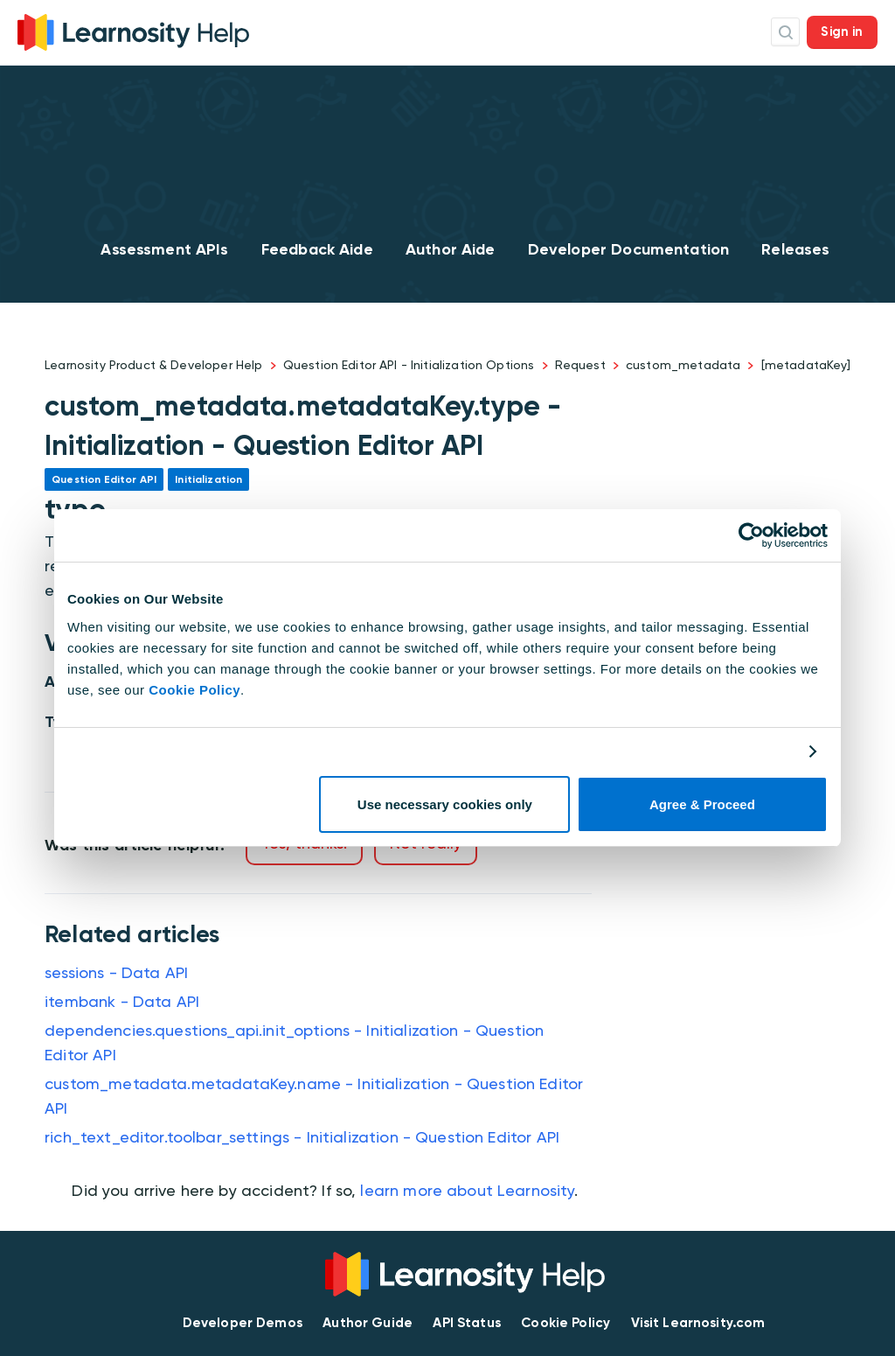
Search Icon (785, 31)
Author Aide (451, 249)
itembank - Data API (122, 1001)
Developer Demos (242, 1323)
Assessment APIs (164, 249)
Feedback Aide (317, 249)
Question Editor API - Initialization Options (409, 365)
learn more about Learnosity (466, 1190)
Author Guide (368, 1323)
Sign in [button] (842, 31)
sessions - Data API (116, 972)
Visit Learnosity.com (698, 1323)
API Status (467, 1323)
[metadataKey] (806, 365)
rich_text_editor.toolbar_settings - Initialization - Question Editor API (302, 1137)
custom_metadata (683, 365)
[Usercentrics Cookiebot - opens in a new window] (751, 535)
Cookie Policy (194, 689)
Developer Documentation (628, 249)
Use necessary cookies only (444, 804)
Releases (795, 249)
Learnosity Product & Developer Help (153, 365)
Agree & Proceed (702, 804)
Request (580, 365)
